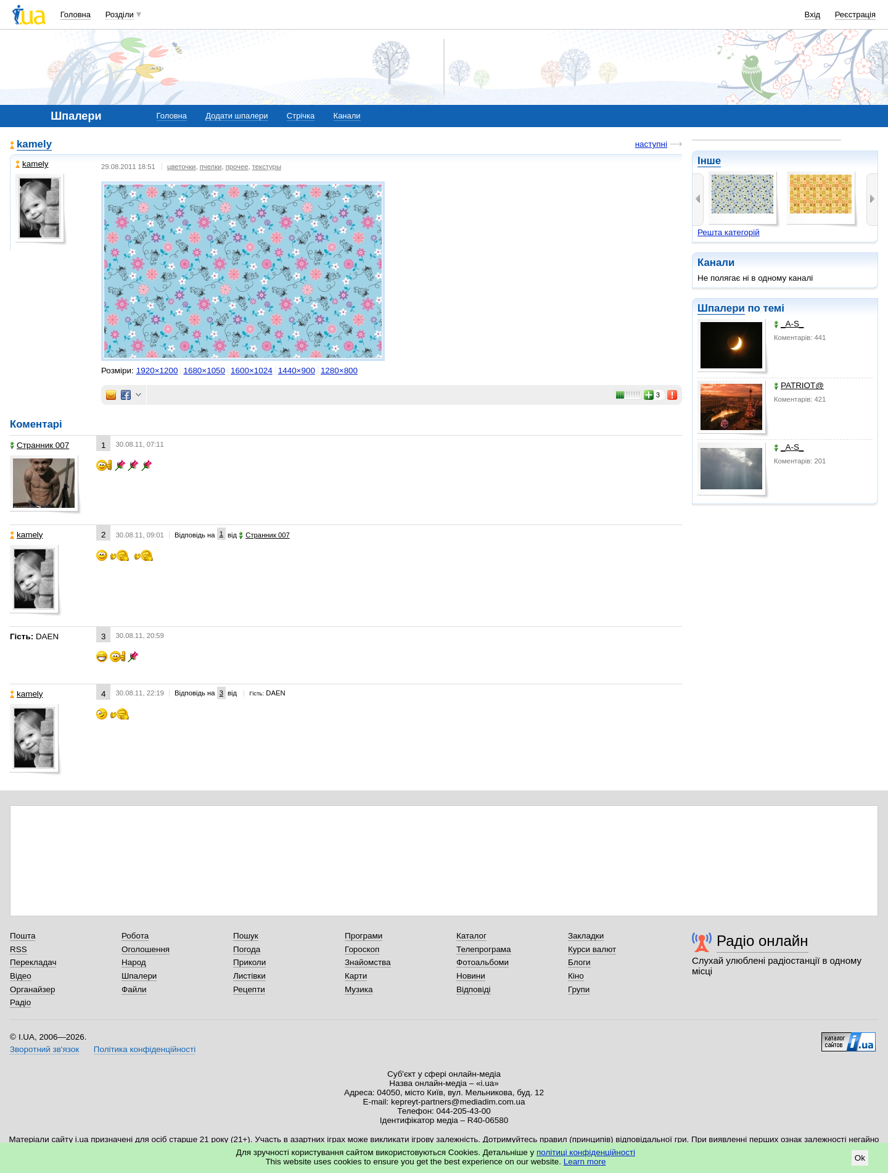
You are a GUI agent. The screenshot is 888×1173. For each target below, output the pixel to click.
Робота (135, 935)
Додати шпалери (236, 115)
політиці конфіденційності (585, 1152)
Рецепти (249, 989)
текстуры (266, 166)
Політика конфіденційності (144, 1049)
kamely (34, 144)
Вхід (813, 14)
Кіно (576, 975)
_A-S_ (789, 323)
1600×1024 (252, 370)
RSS (18, 949)
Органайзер (32, 989)
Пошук (245, 935)
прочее (237, 166)
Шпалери (721, 308)
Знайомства (368, 962)
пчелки (211, 166)
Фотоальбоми (482, 962)
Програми (363, 935)
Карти (356, 975)
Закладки (586, 935)
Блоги (579, 962)
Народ (133, 962)
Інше (709, 161)
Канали (347, 115)
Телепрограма (483, 949)
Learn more (585, 1161)
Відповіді (473, 989)
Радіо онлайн (762, 940)
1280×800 (339, 370)
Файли (134, 989)
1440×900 (296, 370)
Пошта (22, 935)
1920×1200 (157, 370)
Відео (20, 975)
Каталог (471, 935)
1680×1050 (204, 370)
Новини (470, 975)
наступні (651, 144)
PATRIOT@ (799, 385)
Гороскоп (362, 949)
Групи (579, 989)
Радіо (20, 1002)
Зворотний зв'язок (44, 1049)
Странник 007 (39, 445)
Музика (358, 989)
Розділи (119, 14)
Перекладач (33, 962)
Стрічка (300, 115)
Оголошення (145, 949)
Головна (75, 14)
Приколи (249, 962)
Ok (860, 1158)
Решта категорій (728, 232)
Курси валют (592, 949)
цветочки (181, 166)
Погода (246, 949)
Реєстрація (855, 14)
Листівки (249, 975)
